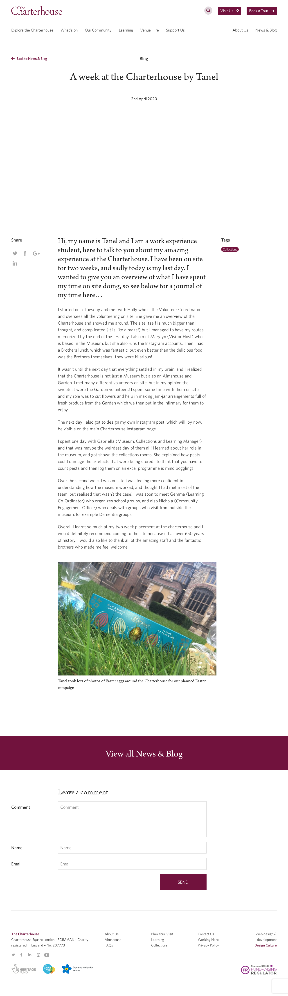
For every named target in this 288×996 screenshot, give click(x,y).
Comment (20, 807)
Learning (126, 30)
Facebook (25, 253)
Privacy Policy (208, 945)
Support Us (175, 30)
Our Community (98, 30)
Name (16, 847)
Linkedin (14, 263)
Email (16, 863)
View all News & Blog (144, 754)
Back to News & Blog (29, 58)
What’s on (69, 30)
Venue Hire (149, 30)
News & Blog (266, 30)
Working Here (208, 939)
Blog (144, 58)
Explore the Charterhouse (32, 30)
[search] (208, 13)
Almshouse (113, 939)
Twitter (14, 253)
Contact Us (206, 934)
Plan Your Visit (162, 934)
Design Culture (265, 945)
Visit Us (229, 10)
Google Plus (36, 253)
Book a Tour (261, 10)
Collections (230, 249)
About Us (240, 30)
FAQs (109, 945)
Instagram (38, 955)
